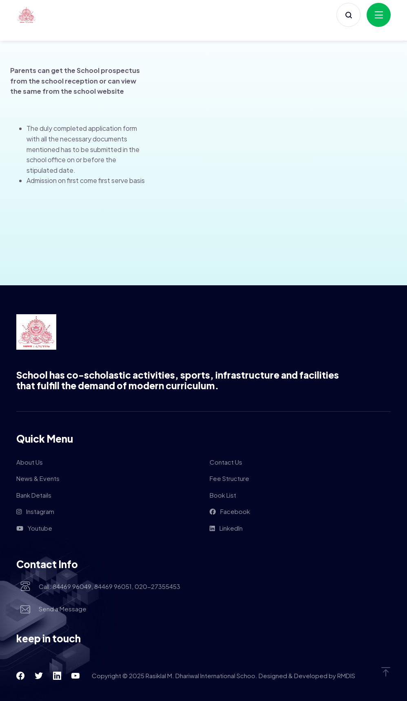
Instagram (35, 511)
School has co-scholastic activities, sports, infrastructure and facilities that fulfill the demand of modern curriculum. (177, 380)
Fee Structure (229, 478)
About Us (29, 462)
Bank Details (33, 495)
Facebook (230, 511)
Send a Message (62, 609)
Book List (223, 495)
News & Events (38, 478)
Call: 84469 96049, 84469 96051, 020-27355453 (109, 586)
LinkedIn (226, 528)
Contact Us (226, 462)
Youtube (34, 528)
